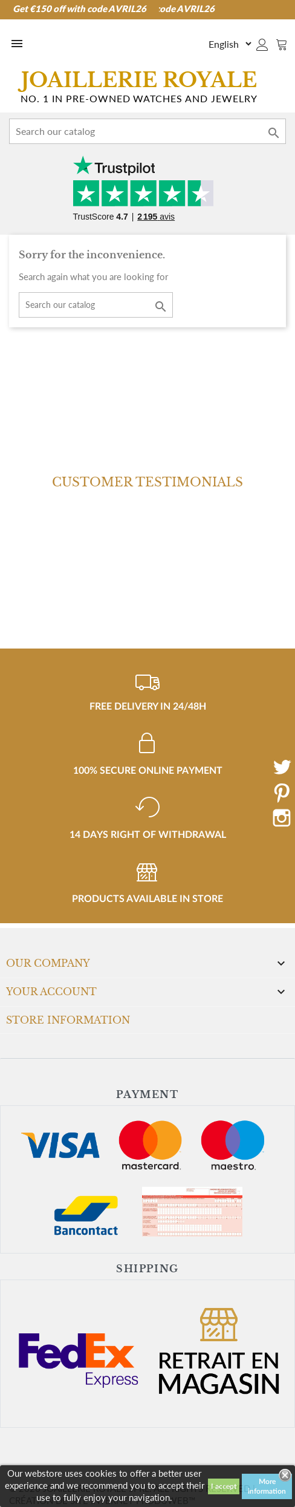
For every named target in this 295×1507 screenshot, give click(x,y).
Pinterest (282, 792)
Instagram (282, 818)
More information (267, 1486)
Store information (68, 1020)
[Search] (147, 131)
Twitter (282, 767)
